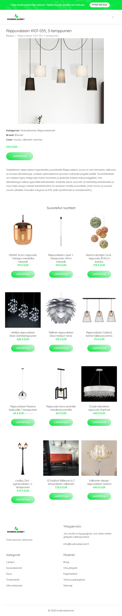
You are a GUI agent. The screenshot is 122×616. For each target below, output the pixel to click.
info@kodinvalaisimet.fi (76, 544)
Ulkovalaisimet (14, 585)
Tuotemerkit (12, 579)
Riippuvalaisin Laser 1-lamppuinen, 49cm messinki (61, 258)
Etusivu (10, 35)
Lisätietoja (19, 156)
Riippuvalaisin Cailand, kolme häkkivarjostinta (99, 334)
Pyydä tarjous (99, 5)
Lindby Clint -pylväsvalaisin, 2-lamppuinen (23, 484)
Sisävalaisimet (28, 130)
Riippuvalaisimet (46, 130)
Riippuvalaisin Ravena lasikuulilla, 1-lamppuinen (23, 408)
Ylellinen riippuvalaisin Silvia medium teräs (61, 334)
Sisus (9, 573)
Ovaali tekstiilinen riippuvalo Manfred (99, 408)
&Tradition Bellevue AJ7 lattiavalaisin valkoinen (61, 482)
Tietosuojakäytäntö (74, 579)
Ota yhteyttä (70, 567)
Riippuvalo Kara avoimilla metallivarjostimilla (61, 408)
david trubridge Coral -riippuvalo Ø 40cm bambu (99, 258)
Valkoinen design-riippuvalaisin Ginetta (99, 482)
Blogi (66, 562)
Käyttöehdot (70, 573)
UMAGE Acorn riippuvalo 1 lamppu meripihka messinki (23, 258)
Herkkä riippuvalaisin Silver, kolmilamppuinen (23, 334)
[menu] (113, 17)
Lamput (10, 562)
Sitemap (67, 585)
